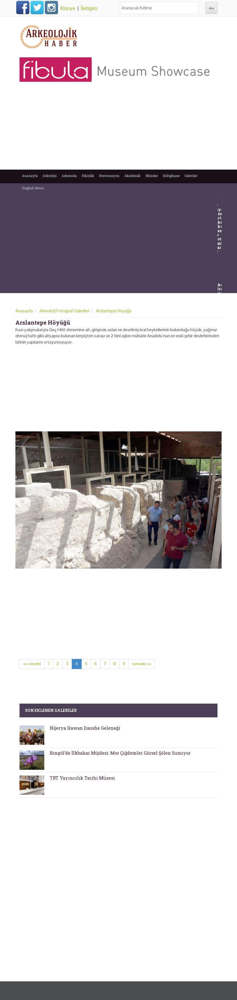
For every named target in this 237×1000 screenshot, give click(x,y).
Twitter (37, 7)
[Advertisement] (118, 128)
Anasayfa (30, 175)
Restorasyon (109, 175)
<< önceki (32, 664)
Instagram (51, 7)
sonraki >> (141, 664)
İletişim (89, 8)
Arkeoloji (50, 175)
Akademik (132, 175)
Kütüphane (171, 175)
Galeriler (190, 175)
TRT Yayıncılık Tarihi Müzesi (82, 778)
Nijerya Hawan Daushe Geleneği (85, 728)
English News (33, 188)
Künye (67, 8)
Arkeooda (69, 175)
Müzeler (151, 175)
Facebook (22, 7)
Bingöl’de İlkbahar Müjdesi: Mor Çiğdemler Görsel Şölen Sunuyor (120, 753)
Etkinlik (88, 175)
